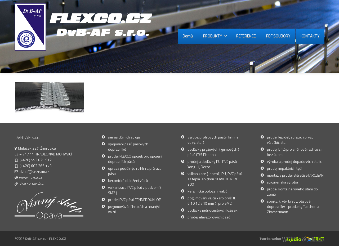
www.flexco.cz (30, 177)
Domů (188, 36)
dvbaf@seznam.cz (34, 171)
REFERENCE (246, 36)
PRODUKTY (215, 36)
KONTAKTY (310, 36)
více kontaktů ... (32, 183)
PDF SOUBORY (278, 36)
